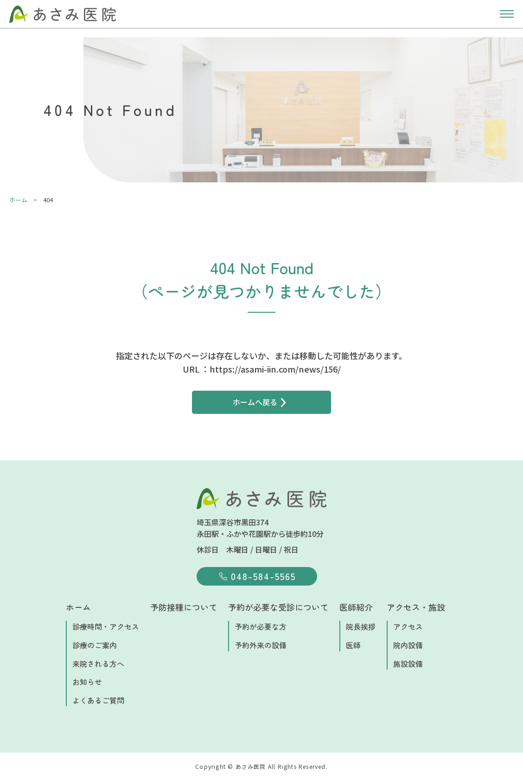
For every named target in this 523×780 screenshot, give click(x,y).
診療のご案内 (94, 645)
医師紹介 (356, 607)
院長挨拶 (361, 626)
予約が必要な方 (261, 626)
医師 (353, 645)
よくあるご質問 (98, 700)
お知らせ (87, 681)
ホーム (78, 607)
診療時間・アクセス (105, 626)
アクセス (408, 626)
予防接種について (183, 607)
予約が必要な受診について (278, 607)
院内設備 (408, 645)
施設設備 (408, 663)
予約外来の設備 (261, 645)
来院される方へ (98, 663)
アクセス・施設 (416, 607)
